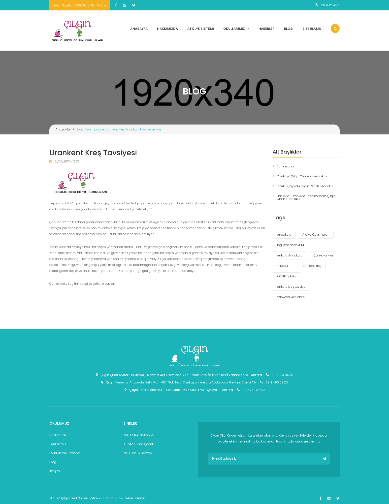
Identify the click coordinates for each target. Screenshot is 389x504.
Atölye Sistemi (200, 28)
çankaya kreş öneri (291, 297)
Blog (288, 28)
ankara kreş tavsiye (291, 286)
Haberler (267, 28)
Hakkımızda (167, 28)
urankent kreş (311, 266)
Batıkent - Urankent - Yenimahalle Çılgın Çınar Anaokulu (306, 197)
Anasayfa (139, 28)
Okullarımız (236, 28)
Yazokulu (284, 266)
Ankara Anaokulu (289, 255)
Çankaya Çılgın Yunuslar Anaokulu (302, 176)
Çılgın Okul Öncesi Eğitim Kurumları (87, 498)
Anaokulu (284, 234)
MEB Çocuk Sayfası (138, 453)
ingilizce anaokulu (290, 245)
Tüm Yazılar (285, 166)
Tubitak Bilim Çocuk (139, 444)
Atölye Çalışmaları (315, 234)
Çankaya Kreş (324, 255)
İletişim (54, 471)
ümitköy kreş (286, 276)
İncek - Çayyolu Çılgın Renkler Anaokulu (306, 186)
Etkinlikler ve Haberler (64, 453)
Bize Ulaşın (311, 28)
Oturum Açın (327, 5)
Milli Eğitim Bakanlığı (139, 435)
